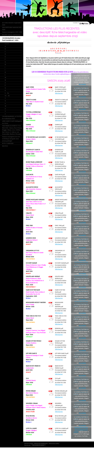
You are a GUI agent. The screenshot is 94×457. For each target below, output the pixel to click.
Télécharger (59, 93)
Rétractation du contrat (38, 445)
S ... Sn (57, 50)
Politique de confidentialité (41, 443)
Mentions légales (28, 443)
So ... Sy (62, 50)
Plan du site (27, 445)
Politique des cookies (54, 443)
